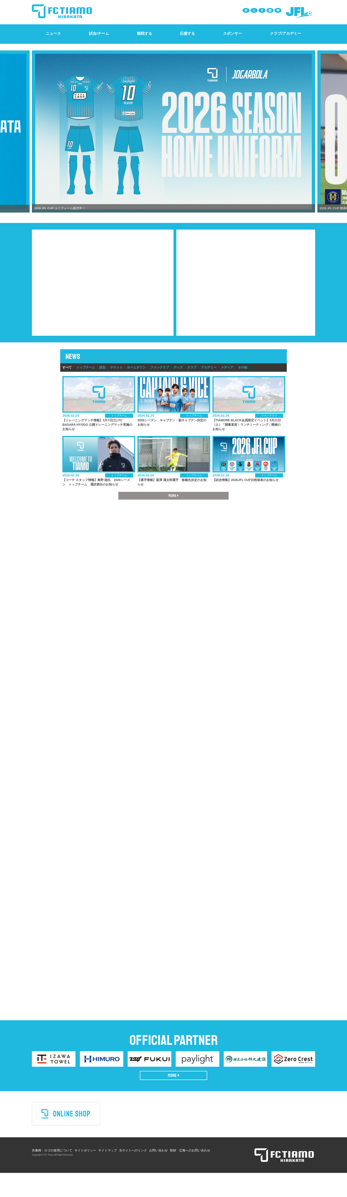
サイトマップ (107, 1174)
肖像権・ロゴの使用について (52, 1174)
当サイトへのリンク (133, 1174)
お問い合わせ (158, 1174)
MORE (173, 1100)
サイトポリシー (85, 1174)
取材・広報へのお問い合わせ (190, 1174)
